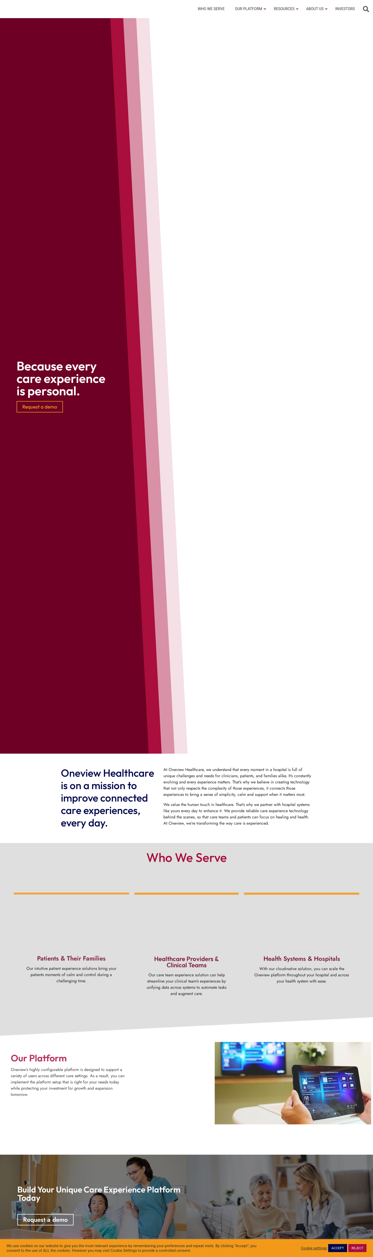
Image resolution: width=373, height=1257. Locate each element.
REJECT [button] (357, 1248)
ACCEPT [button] (337, 1248)
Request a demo (39, 407)
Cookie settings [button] (314, 1248)
